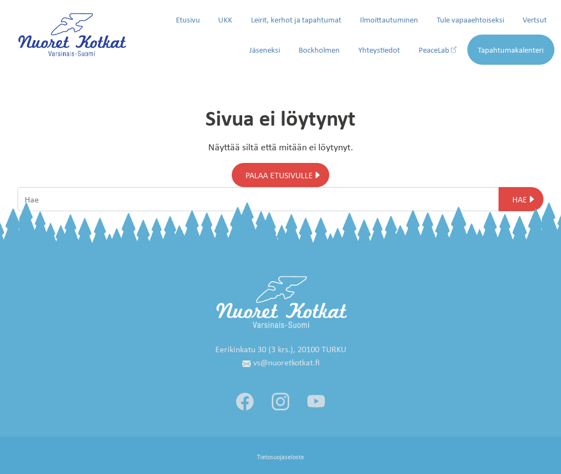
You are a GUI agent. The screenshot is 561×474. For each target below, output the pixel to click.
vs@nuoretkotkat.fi (280, 362)
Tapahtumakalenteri (510, 49)
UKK (225, 19)
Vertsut (535, 19)
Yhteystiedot (379, 49)
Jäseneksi (264, 49)
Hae (519, 199)
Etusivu (188, 19)
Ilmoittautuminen (389, 19)
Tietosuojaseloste (280, 457)
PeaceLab (438, 49)
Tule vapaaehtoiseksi (470, 19)
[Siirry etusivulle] (72, 33)
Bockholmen (319, 49)
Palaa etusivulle (279, 175)
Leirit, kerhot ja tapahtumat (296, 19)
